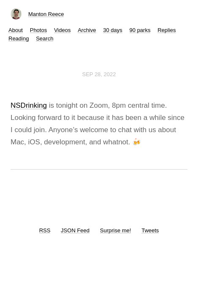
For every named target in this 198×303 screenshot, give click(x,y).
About (15, 30)
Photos (38, 30)
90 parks (140, 30)
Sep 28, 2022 (99, 74)
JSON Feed (75, 230)
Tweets (150, 230)
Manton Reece (46, 14)
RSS (45, 230)
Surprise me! (115, 230)
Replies (166, 30)
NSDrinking (29, 105)
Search (44, 38)
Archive (87, 30)
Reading (18, 38)
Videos (62, 30)
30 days (112, 30)
